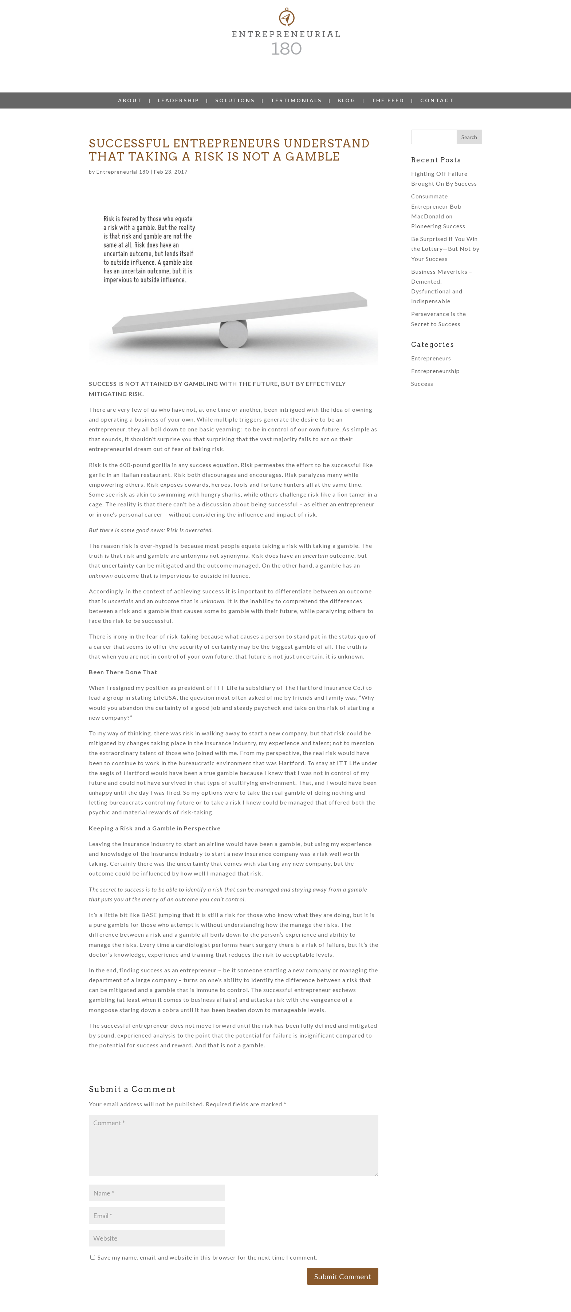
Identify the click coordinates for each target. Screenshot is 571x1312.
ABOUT (130, 82)
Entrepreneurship (435, 352)
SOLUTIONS (235, 82)
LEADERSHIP (179, 82)
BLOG (347, 82)
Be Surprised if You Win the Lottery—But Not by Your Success (445, 230)
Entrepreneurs (431, 339)
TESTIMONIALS (296, 82)
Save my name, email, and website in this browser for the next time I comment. (208, 1239)
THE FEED (388, 82)
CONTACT (437, 82)
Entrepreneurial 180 (123, 153)
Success (422, 365)
